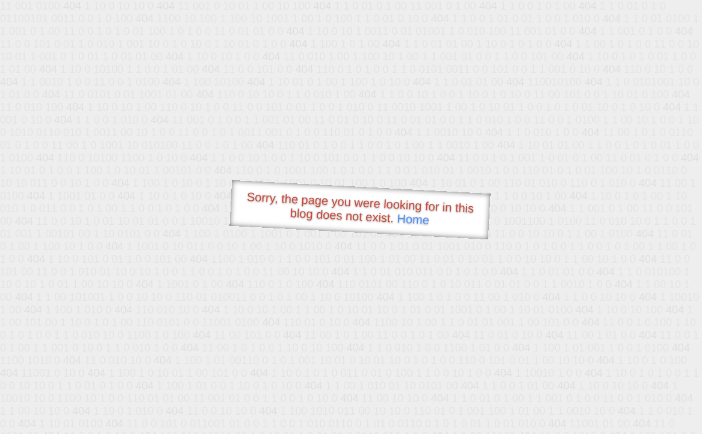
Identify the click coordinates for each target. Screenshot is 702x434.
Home (413, 219)
